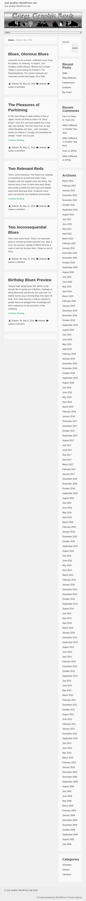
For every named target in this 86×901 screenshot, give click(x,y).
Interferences (68, 83)
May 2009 (66, 801)
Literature (66, 874)
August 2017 (68, 440)
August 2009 (68, 786)
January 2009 (68, 815)
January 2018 (68, 416)
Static (65, 73)
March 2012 (67, 695)
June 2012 (67, 685)
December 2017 (69, 421)
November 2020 (69, 258)
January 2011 (68, 729)
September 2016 (70, 493)
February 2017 (69, 469)
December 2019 (69, 311)
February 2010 (69, 762)
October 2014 (68, 599)
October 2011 (68, 709)
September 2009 (70, 782)
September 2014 (70, 604)
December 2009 (69, 772)
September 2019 (70, 325)
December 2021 (69, 195)
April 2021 (67, 234)
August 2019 (68, 330)
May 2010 (66, 753)
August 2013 (68, 647)
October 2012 (68, 671)
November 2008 (69, 825)
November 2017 (69, 426)
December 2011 (69, 705)
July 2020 (66, 277)
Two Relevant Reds (26, 168)
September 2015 (70, 546)
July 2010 (66, 743)
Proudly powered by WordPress (51, 897)
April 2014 (67, 623)
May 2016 (66, 512)
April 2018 (67, 402)
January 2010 (68, 767)
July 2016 (66, 503)
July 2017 (66, 445)
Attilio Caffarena (69, 125)
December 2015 (69, 536)
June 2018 (67, 392)
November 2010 (69, 734)
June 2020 (67, 282)
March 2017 (67, 464)
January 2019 (68, 359)
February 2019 (69, 354)
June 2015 (67, 560)
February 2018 (69, 411)
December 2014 (69, 589)
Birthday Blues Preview (29, 280)
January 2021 (68, 248)
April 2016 (67, 517)
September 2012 (70, 676)
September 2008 (70, 834)
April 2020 (67, 291)
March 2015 (67, 575)
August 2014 (68, 609)
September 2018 (70, 378)
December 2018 (69, 363)
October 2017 (68, 431)
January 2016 (68, 532)
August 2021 (68, 214)
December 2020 (69, 253)
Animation (67, 865)
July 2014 (66, 613)
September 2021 (70, 210)
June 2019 (67, 339)
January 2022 (68, 190)
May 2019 (66, 344)
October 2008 (68, 830)
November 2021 (69, 200)
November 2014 (69, 594)
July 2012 (66, 681)
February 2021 (69, 243)
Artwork (42, 84)
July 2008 (66, 844)
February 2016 (69, 527)
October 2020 (68, 262)
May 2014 (66, 618)
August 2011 (68, 714)
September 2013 (70, 642)
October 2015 (68, 541)
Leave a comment (16, 87)
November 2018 (69, 368)
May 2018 (66, 397)
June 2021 (67, 224)
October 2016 (68, 488)
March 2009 (67, 806)
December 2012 (69, 666)
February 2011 (69, 724)
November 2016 (69, 484)
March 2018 (67, 407)
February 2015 (69, 580)
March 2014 (67, 628)
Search (65, 42)
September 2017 (70, 436)
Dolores (15, 84)
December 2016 (69, 479)
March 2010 (67, 758)
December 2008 (69, 820)
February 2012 (69, 700)
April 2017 (67, 460)
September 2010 (70, 738)
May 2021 (66, 229)
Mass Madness (69, 78)
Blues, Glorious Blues (28, 54)
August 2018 (68, 383)
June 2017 (67, 450)
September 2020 (70, 267)
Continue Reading (16, 140)
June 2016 (67, 508)
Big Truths (67, 92)
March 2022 (67, 181)
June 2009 (67, 796)
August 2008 (68, 839)
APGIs (74, 151)
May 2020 (66, 287)
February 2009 (69, 810)
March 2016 (67, 522)
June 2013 (67, 652)
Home (11, 40)
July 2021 (66, 219)
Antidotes (66, 87)
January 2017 (68, 474)
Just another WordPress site (20, 2)
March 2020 (67, 296)
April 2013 (67, 657)
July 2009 (66, 791)
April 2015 (67, 570)
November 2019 (69, 315)
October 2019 (68, 320)
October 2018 (68, 373)
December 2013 (69, 637)
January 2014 (68, 633)
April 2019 (67, 349)
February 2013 (69, 661)
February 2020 (69, 301)
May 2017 (66, 455)
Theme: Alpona (75, 897)
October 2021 (68, 205)
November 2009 (69, 777)
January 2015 (68, 585)
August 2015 (68, 551)
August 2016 (68, 498)
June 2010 (67, 748)
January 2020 (68, 306)
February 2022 (69, 186)
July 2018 (66, 387)
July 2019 (66, 335)
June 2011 (67, 719)
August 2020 (68, 272)
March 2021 (67, 238)
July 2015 (66, 556)
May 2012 (66, 690)
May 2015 (66, 565)
